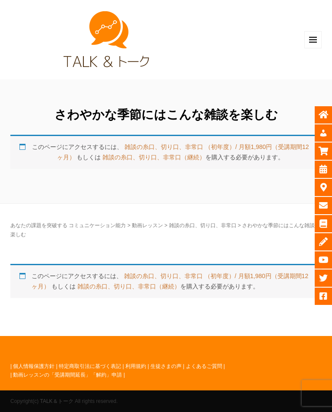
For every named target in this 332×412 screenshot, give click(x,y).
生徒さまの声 (166, 366)
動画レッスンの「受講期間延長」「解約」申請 (67, 375)
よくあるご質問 (204, 366)
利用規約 (135, 366)
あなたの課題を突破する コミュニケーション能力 (68, 225)
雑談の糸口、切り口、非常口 (202, 225)
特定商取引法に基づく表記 (90, 366)
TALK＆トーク (56, 401)
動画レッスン (147, 225)
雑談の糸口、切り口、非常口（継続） (153, 157)
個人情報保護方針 (33, 366)
